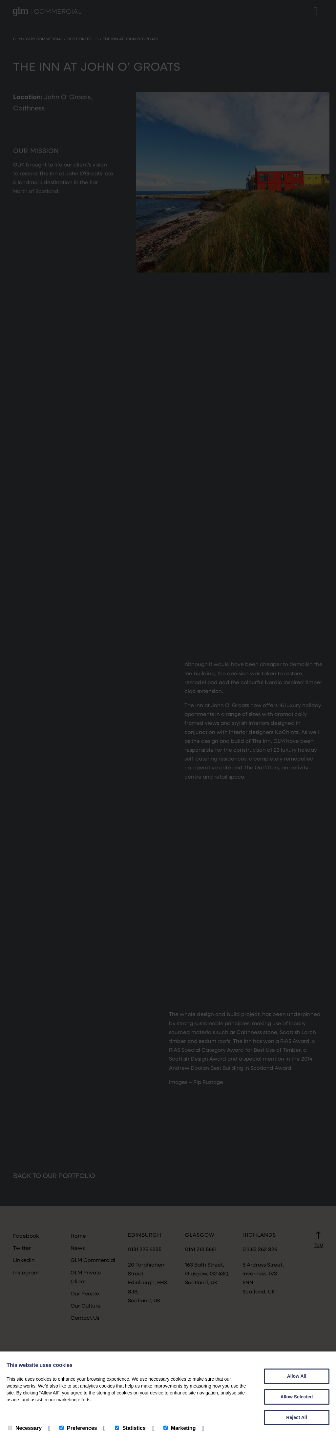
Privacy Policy (27, 1413)
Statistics (130, 1428)
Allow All (296, 1376)
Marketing (179, 1428)
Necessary (25, 1428)
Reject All (296, 1417)
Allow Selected (297, 1396)
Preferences (78, 1428)
